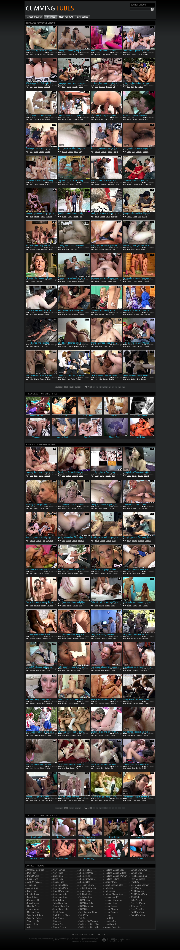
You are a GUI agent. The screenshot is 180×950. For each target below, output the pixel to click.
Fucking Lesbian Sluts (89, 924)
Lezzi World (110, 924)
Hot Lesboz (110, 891)
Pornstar (71, 184)
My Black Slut (85, 894)
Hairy (80, 152)
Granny (135, 119)
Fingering (148, 184)
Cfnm (113, 314)
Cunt (42, 346)
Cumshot (114, 54)
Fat (112, 768)
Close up (110, 346)
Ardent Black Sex (61, 906)
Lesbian (81, 87)
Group (49, 379)
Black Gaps (58, 912)
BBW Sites (84, 909)
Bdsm (31, 216)
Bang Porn (32, 891)
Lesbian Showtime (113, 900)
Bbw (67, 249)
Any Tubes (58, 873)
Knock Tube (58, 882)
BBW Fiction (84, 900)
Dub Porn (31, 873)
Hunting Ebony (86, 891)
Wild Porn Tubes (35, 915)
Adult (29, 927)
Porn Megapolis (138, 879)
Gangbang (111, 184)
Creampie (148, 541)
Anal (31, 87)
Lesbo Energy (111, 906)
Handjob (146, 476)
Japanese (109, 87)
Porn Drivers (33, 876)
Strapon (143, 379)
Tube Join (31, 885)
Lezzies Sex (110, 921)
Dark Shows (58, 918)
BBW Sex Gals (86, 903)
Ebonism (57, 921)
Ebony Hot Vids (86, 873)
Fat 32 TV (83, 915)
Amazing (43, 605)
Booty (47, 314)
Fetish (49, 735)
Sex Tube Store (60, 897)
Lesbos (108, 915)
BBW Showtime (86, 906)
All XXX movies (34, 882)
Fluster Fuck (33, 894)
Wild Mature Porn (139, 894)
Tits (76, 249)
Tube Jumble (33, 909)
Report (29, 48)
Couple (64, 508)
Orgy (138, 379)
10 (119, 387)
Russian (110, 152)
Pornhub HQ (33, 900)
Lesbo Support (111, 912)
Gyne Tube (58, 879)
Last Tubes (32, 897)
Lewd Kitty (109, 918)
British (81, 476)
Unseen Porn (33, 912)
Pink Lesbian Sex (139, 876)
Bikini (76, 184)
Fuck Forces (33, 903)
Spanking (146, 346)
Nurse (81, 573)
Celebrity (32, 281)
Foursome (141, 119)
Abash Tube (32, 924)
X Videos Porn (137, 906)
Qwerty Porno (33, 906)
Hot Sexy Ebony (86, 885)
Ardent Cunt (32, 888)
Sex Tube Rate (60, 894)
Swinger (116, 152)
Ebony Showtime (87, 879)
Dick (81, 119)
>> (124, 387)
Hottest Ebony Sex (87, 888)
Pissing (113, 735)
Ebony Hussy (85, 876)
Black (76, 54)
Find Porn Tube (138, 912)
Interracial (71, 54)
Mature (129, 119)
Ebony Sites (84, 882)
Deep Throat (49, 541)
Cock (146, 119)
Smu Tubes (58, 900)
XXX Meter (136, 897)
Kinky (46, 346)
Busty (42, 119)
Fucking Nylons (112, 879)
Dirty (132, 87)
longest (77, 387)
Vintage (134, 541)
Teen (111, 119)
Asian (35, 87)
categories (58, 387)
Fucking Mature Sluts (114, 870)
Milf (114, 87)
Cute (128, 87)
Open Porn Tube (138, 915)
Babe (31, 54)
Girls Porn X (136, 900)
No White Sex (85, 897)
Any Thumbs (59, 870)
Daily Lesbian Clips (88, 912)
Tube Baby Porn (60, 903)
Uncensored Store (35, 870)
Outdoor (82, 54)
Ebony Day (58, 924)
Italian (79, 735)
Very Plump (136, 888)
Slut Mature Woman (140, 885)
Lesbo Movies (111, 909)
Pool (80, 184)
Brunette (36, 54)
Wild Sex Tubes (34, 918)
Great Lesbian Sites (114, 885)
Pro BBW (135, 882)
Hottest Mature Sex (114, 894)
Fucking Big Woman (88, 921)
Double (76, 573)
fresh (71, 387)
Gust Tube (58, 876)
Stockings (145, 152)
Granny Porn (111, 882)
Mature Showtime (139, 870)
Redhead (49, 216)
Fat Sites (83, 918)
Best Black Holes (61, 909)
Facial (76, 152)
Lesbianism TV (112, 897)
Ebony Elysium (60, 927)
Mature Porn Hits (112, 927)
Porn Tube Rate (60, 885)
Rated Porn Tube (61, 891)
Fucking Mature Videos (115, 873)
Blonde (103, 54)
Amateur (97, 54)
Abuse (93, 934)
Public (73, 379)
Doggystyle (50, 54)
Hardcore (102, 87)
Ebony (96, 476)
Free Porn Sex (137, 909)
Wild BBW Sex (137, 891)
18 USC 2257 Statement (80, 934)
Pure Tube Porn (60, 888)
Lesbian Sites (111, 903)
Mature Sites (136, 873)
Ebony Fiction (85, 870)
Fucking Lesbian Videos (90, 927)
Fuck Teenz (32, 879)
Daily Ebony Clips (61, 915)
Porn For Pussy (138, 903)
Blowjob (64, 54)
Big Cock (43, 54)
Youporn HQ (33, 921)
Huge (145, 670)
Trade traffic (103, 934)
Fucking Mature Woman (116, 876)
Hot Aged (109, 888)
